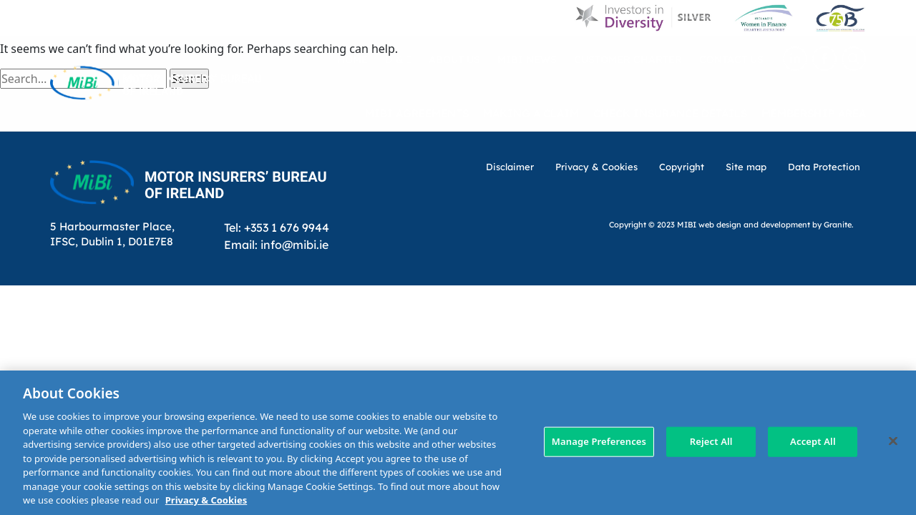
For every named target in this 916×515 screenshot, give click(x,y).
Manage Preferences (599, 441)
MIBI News (527, 59)
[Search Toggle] (854, 58)
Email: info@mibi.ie (276, 244)
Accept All (813, 441)
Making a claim (531, 112)
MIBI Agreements (417, 112)
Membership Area (813, 112)
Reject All (711, 441)
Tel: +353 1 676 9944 (276, 227)
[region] (458, 443)
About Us (454, 59)
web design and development (754, 224)
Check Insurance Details (670, 112)
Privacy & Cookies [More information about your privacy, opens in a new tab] (206, 500)
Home (352, 59)
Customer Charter (628, 59)
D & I (398, 59)
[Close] (893, 441)
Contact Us (731, 59)
